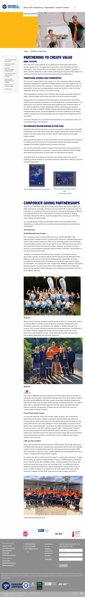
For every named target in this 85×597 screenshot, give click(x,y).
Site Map (23, 593)
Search (20, 595)
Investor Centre (62, 7)
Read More (48, 559)
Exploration (49, 7)
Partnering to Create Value (9, 85)
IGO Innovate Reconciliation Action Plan (37, 189)
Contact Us (8, 89)
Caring (26, 13)
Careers (33, 13)
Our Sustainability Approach (10, 60)
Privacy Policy (35, 593)
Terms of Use (9, 595)
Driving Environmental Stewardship (9, 69)
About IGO (28, 7)
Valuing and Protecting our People (9, 80)
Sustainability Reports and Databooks (36, 122)
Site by (78, 593)
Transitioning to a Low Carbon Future (10, 75)
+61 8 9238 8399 (30, 546)
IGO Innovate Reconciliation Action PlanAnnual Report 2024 (65, 191)
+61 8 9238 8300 (30, 544)
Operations (38, 7)
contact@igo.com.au (31, 549)
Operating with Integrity (9, 64)
